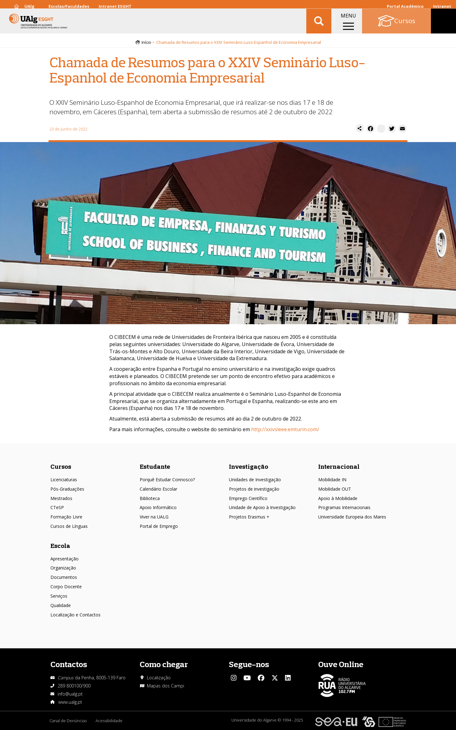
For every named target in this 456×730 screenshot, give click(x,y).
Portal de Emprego (159, 526)
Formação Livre (66, 517)
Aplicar (318, 25)
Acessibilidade (109, 720)
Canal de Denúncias (68, 720)
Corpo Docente (66, 587)
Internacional (339, 466)
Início (146, 43)
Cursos (60, 466)
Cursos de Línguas (69, 526)
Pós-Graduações (67, 489)
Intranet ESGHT (115, 6)
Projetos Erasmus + (249, 517)
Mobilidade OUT (334, 489)
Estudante (155, 466)
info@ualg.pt (70, 694)
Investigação (248, 466)
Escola (60, 545)
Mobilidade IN (332, 479)
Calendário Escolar (158, 489)
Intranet (442, 6)
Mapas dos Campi (165, 686)
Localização (159, 678)
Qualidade (60, 605)
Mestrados (61, 498)
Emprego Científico (248, 498)
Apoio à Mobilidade (337, 498)
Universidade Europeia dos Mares (352, 517)
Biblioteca (150, 498)
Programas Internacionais (344, 507)
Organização (63, 568)
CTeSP (57, 507)
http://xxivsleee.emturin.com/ (285, 429)
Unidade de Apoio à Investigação (262, 507)
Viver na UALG (154, 517)
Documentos (63, 577)
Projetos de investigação (254, 489)
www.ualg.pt (70, 702)
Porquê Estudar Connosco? (167, 479)
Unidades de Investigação (255, 479)
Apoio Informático (158, 507)
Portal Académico (405, 6)
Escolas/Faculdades (69, 6)
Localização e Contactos (75, 615)
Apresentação (64, 559)
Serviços (58, 596)
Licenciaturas (63, 479)
